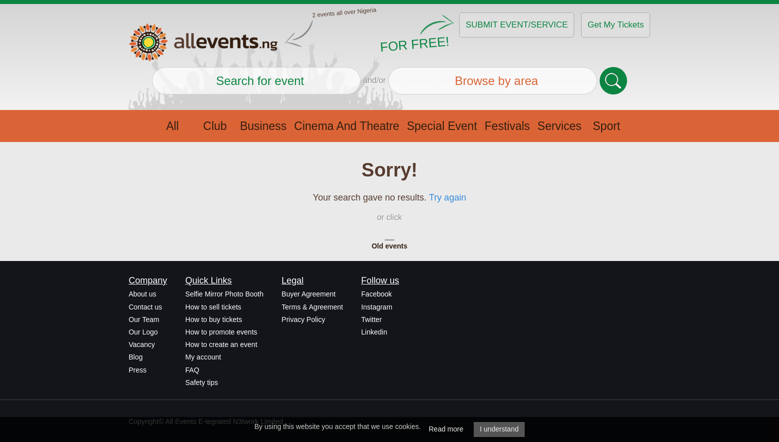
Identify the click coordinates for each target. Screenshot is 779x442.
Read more (446, 429)
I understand (499, 429)
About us (142, 294)
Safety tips (201, 382)
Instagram (376, 307)
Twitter (371, 320)
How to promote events (221, 332)
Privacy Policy (303, 320)
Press (137, 370)
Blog (135, 357)
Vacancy (141, 344)
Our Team (143, 320)
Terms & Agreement (312, 307)
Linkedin (374, 332)
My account (203, 357)
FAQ (192, 370)
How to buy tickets (213, 320)
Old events (390, 246)
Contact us (145, 307)
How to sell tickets (213, 307)
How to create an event (221, 344)
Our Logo (142, 332)
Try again (447, 197)
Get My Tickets (616, 25)
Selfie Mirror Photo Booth (224, 294)
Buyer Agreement (309, 294)
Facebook (376, 294)
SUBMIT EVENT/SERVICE (517, 25)
